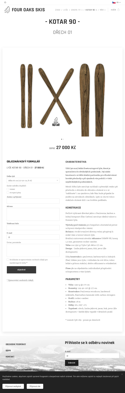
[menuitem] (61, 10)
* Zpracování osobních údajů (20, 280)
